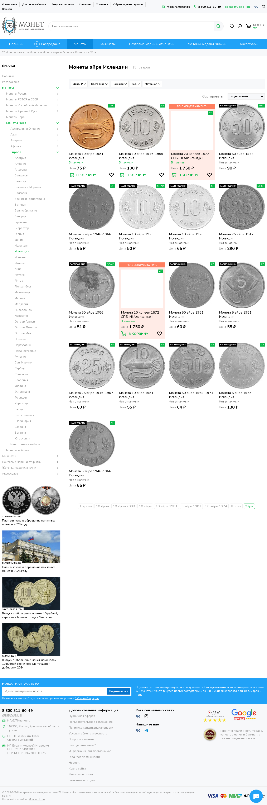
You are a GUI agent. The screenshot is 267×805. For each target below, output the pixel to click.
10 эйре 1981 (167, 506)
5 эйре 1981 (191, 506)
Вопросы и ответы (81, 739)
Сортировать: (212, 96)
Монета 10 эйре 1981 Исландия (86, 156)
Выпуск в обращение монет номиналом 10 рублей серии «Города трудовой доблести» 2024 (29, 664)
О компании (9, 4)
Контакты (85, 4)
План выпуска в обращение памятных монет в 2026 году (28, 522)
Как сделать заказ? (82, 745)
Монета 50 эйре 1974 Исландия (236, 156)
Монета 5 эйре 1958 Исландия (235, 395)
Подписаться (118, 691)
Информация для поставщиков (90, 751)
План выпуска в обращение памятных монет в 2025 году (28, 569)
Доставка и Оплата (34, 4)
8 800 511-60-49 (207, 7)
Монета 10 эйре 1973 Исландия (136, 236)
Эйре (249, 506)
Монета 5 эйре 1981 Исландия (235, 314)
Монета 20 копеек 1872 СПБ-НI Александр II (190, 156)
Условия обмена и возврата (88, 733)
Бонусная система (63, 4)
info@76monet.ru (176, 7)
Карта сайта (77, 769)
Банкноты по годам (82, 780)
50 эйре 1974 (216, 506)
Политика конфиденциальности (91, 728)
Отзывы (7, 9)
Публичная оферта (82, 716)
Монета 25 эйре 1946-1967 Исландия (91, 395)
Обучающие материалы (128, 4)
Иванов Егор (37, 799)
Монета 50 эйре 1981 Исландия (186, 314)
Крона (236, 506)
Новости (75, 763)
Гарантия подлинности (84, 757)
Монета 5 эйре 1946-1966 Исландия (90, 236)
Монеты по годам (81, 774)
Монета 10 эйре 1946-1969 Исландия (141, 156)
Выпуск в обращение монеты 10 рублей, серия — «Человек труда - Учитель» (30, 615)
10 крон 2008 (124, 506)
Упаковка (102, 4)
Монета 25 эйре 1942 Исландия (236, 236)
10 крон (102, 506)
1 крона (85, 506)
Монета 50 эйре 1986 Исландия (86, 314)
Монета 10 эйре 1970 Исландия (186, 236)
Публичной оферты (87, 698)
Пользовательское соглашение (91, 722)
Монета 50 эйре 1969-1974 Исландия (191, 395)
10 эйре (145, 506)
